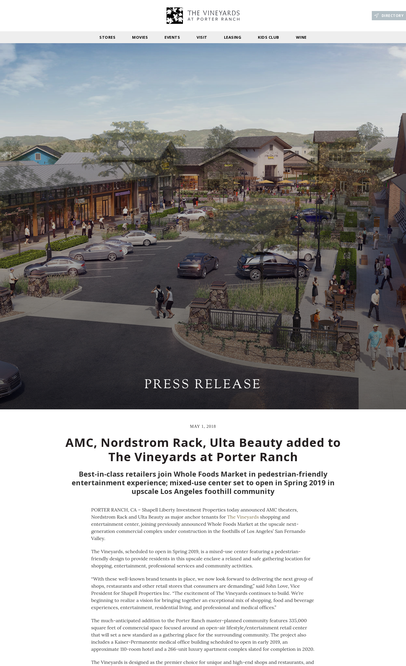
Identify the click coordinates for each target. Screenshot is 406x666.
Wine (301, 37)
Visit (202, 37)
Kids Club (268, 37)
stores (107, 37)
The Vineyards (243, 517)
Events (172, 37)
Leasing (233, 37)
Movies (140, 37)
